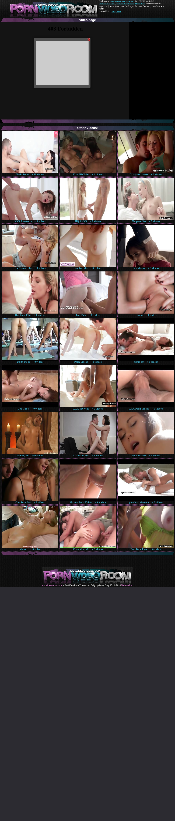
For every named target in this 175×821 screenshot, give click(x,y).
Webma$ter (126, 585)
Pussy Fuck (116, 11)
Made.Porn (140, 4)
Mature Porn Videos (125, 4)
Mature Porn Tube (107, 4)
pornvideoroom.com (51, 585)
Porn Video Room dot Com (121, 1)
